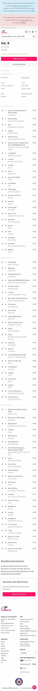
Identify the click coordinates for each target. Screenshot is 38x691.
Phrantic (10, 197)
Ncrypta (19, 532)
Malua (10, 381)
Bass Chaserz (12, 240)
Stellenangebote (25, 628)
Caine (10, 502)
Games (3, 646)
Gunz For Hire (12, 478)
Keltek (10, 363)
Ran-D (10, 460)
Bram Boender (19, 393)
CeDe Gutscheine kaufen (28, 635)
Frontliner (11, 324)
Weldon (21, 127)
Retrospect (16, 330)
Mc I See (22, 490)
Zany (9, 330)
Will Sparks (11, 215)
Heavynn (11, 339)
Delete (10, 484)
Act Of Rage (17, 460)
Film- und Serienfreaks (8, 630)
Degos (17, 426)
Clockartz (11, 393)
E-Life (15, 413)
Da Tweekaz (12, 115)
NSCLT (10, 387)
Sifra (23, 139)
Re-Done (23, 426)
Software (3, 660)
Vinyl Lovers (5, 628)
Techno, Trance (26, 88)
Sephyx (10, 203)
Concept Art (18, 155)
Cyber (10, 252)
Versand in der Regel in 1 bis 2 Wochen (15, 54)
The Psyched (12, 490)
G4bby (10, 179)
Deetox (10, 399)
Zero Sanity (15, 294)
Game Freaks (5, 633)
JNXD (10, 375)
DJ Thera (11, 544)
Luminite (10, 514)
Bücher (3, 648)
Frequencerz (18, 526)
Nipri (9, 300)
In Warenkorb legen (19, 59)
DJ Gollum (11, 147)
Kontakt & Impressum (26, 619)
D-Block (10, 191)
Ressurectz (22, 496)
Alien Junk (11, 318)
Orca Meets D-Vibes (20, 282)
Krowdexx (22, 246)
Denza (10, 167)
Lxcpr (19, 399)
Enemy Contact (12, 246)
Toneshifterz (20, 215)
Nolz (25, 452)
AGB (21, 624)
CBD (2, 658)
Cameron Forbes (19, 300)
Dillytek (10, 155)
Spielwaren (4, 653)
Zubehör (3, 656)
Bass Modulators (13, 133)
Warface (10, 526)
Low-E (10, 294)
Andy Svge (20, 336)
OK (33, 11)
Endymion (11, 426)
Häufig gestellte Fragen (27, 642)
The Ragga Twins (21, 357)
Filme (2, 644)
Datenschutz (24, 626)
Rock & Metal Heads (7, 623)
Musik (3, 642)
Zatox (9, 227)
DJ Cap (20, 147)
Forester (20, 161)
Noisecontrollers (13, 288)
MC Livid (19, 520)
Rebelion (10, 520)
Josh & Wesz (12, 276)
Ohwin (17, 264)
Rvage (10, 432)
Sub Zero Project (13, 444)
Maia (24, 294)
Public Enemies (12, 550)
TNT (9, 221)
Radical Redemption (14, 452)
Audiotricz (11, 161)
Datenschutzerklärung (21, 6)
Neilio (10, 264)
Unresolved (11, 532)
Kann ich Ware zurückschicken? (25, 645)
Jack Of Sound (12, 496)
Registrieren (24, 633)
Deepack (11, 233)
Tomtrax (10, 282)
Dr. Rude (10, 121)
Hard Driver (17, 466)
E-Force (10, 508)
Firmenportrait (24, 621)
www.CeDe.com (27, 20)
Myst (14, 399)
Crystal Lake (11, 270)
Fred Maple (20, 121)
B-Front (10, 466)
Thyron (16, 538)
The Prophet (12, 345)
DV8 (9, 454)
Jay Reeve (11, 369)
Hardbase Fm (25, 77)
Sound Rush (16, 221)
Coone (10, 357)
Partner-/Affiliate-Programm (28, 631)
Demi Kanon (12, 173)
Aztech (10, 139)
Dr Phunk (18, 324)
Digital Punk (11, 420)
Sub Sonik (11, 438)
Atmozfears (11, 351)
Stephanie (11, 312)
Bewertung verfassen (19, 594)
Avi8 (9, 185)
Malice (10, 538)
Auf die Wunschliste (19, 64)
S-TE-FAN (18, 191)
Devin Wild (11, 209)
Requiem (10, 472)
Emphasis (16, 139)
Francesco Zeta (13, 306)
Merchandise (5, 651)
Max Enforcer (12, 336)
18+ (2, 662)
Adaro (10, 413)
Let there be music (7, 626)
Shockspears (12, 127)
